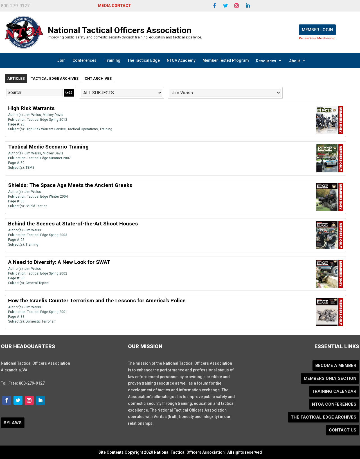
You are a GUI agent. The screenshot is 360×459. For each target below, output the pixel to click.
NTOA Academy (181, 60)
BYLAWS (13, 422)
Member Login (317, 29)
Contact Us (342, 430)
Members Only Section (330, 378)
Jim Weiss (32, 115)
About (297, 60)
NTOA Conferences (334, 404)
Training (112, 60)
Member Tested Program (225, 60)
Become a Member (335, 365)
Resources (269, 60)
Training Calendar (334, 391)
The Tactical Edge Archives (323, 417)
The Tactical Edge (143, 60)
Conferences (84, 60)
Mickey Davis (53, 115)
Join (61, 60)
